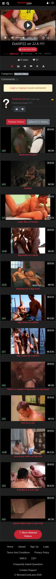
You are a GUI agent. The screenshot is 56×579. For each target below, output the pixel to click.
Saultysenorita (19, 99)
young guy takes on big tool (28, 456)
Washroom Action (28, 155)
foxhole (28, 188)
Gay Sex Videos (21, 74)
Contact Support (28, 570)
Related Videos (16, 122)
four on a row (28, 423)
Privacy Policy (42, 552)
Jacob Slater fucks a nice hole (28, 523)
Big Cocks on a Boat (28, 322)
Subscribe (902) (27, 49)
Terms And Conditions (18, 552)
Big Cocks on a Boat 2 (28, 356)
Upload (21, 546)
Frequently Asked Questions (28, 564)
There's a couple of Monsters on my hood (28, 389)
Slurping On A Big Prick (28, 289)
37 (35, 60)
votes (23, 60)
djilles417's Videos (38, 122)
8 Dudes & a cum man (28, 490)
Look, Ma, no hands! (28, 222)
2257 (33, 558)
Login (46, 546)
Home (10, 546)
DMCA (23, 558)
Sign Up (34, 546)
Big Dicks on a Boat (28, 255)
